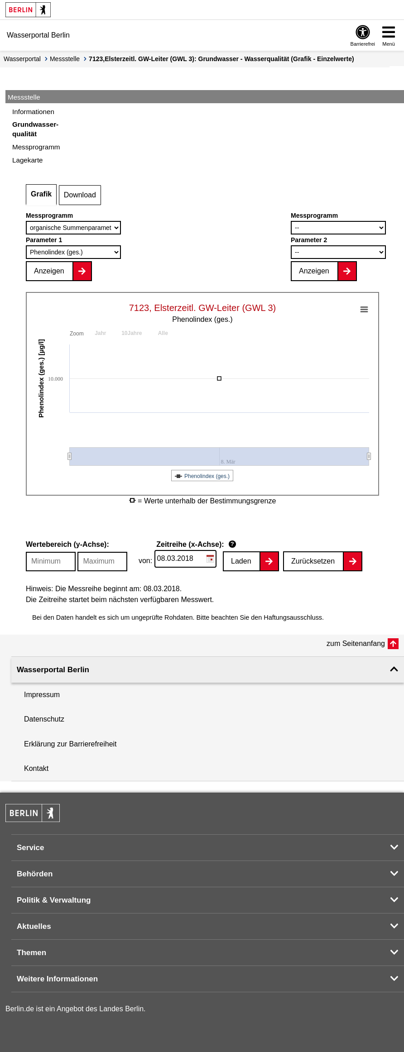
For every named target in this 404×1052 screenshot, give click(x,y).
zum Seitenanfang (356, 643)
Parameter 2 (309, 240)
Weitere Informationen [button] (57, 979)
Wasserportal (22, 58)
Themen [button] (31, 952)
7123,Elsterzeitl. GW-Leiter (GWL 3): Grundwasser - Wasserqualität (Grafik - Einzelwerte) (221, 58)
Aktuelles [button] (34, 926)
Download (80, 195)
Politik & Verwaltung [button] (54, 900)
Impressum (42, 694)
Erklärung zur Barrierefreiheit (70, 744)
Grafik (41, 194)
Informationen (33, 111)
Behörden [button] (35, 874)
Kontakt (36, 768)
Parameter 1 (44, 240)
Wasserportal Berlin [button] (53, 669)
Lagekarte (27, 160)
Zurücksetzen (313, 561)
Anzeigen (49, 271)
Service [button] (30, 847)
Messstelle (65, 58)
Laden (241, 561)
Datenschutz (44, 719)
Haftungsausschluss (293, 617)
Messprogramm (49, 215)
